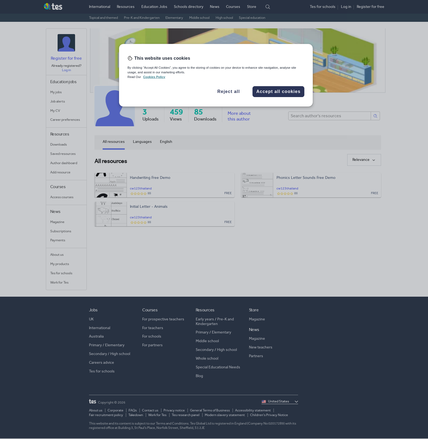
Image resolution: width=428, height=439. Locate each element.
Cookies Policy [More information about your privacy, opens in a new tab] (154, 77)
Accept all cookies (278, 91)
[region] (216, 75)
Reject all (228, 91)
